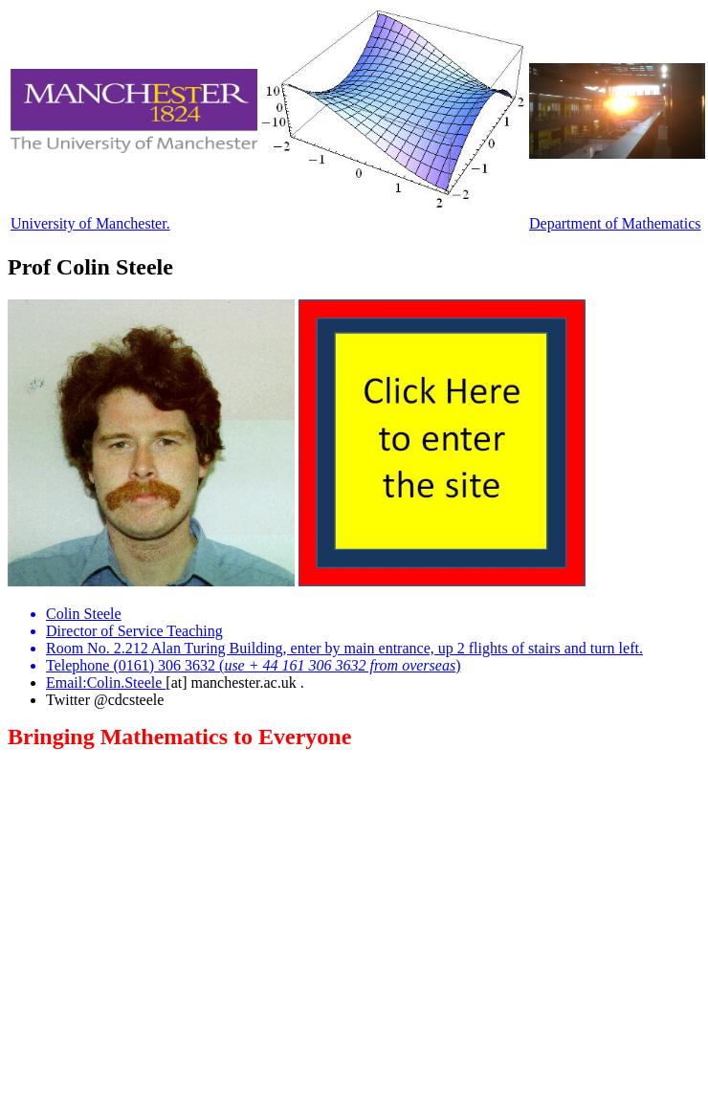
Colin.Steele (126, 682)
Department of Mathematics (615, 223)
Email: (66, 682)
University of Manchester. (90, 223)
